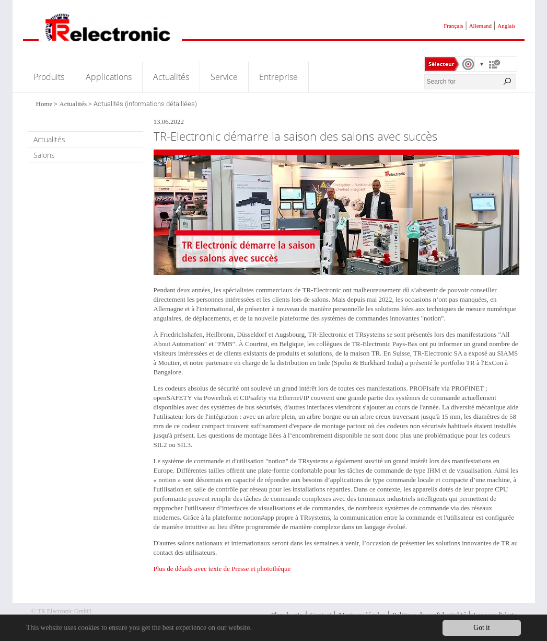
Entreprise (278, 77)
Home (44, 104)
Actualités (171, 77)
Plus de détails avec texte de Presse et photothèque (222, 569)
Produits (48, 77)
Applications (109, 77)
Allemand (480, 25)
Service (224, 77)
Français (453, 25)
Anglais (506, 25)
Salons (44, 155)
